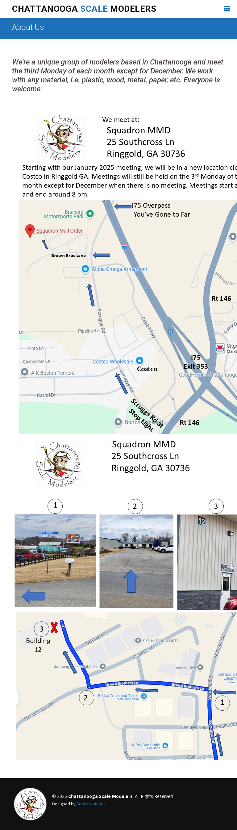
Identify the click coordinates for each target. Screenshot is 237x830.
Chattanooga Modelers (84, 9)
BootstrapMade (91, 804)
